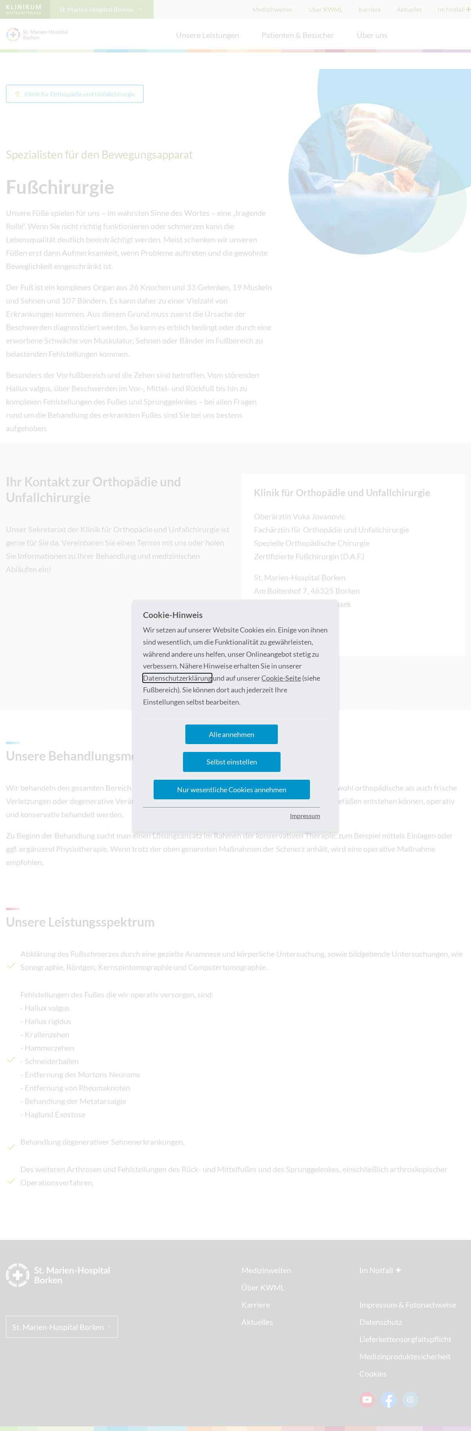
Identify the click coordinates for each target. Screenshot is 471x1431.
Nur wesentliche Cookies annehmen (231, 789)
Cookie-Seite (281, 678)
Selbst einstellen (232, 761)
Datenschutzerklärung (177, 678)
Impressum (305, 815)
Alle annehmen (231, 734)
